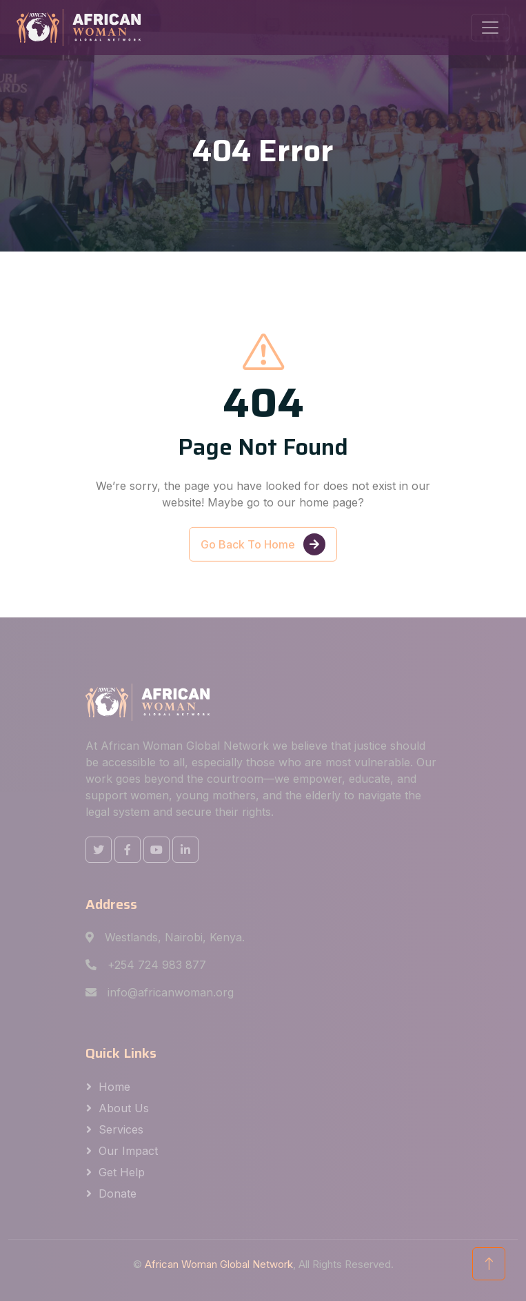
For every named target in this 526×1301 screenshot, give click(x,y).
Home (114, 1087)
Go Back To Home (263, 559)
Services (121, 1129)
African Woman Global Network (219, 1264)
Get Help (122, 1172)
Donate (117, 1193)
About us (124, 1108)
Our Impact (128, 1151)
